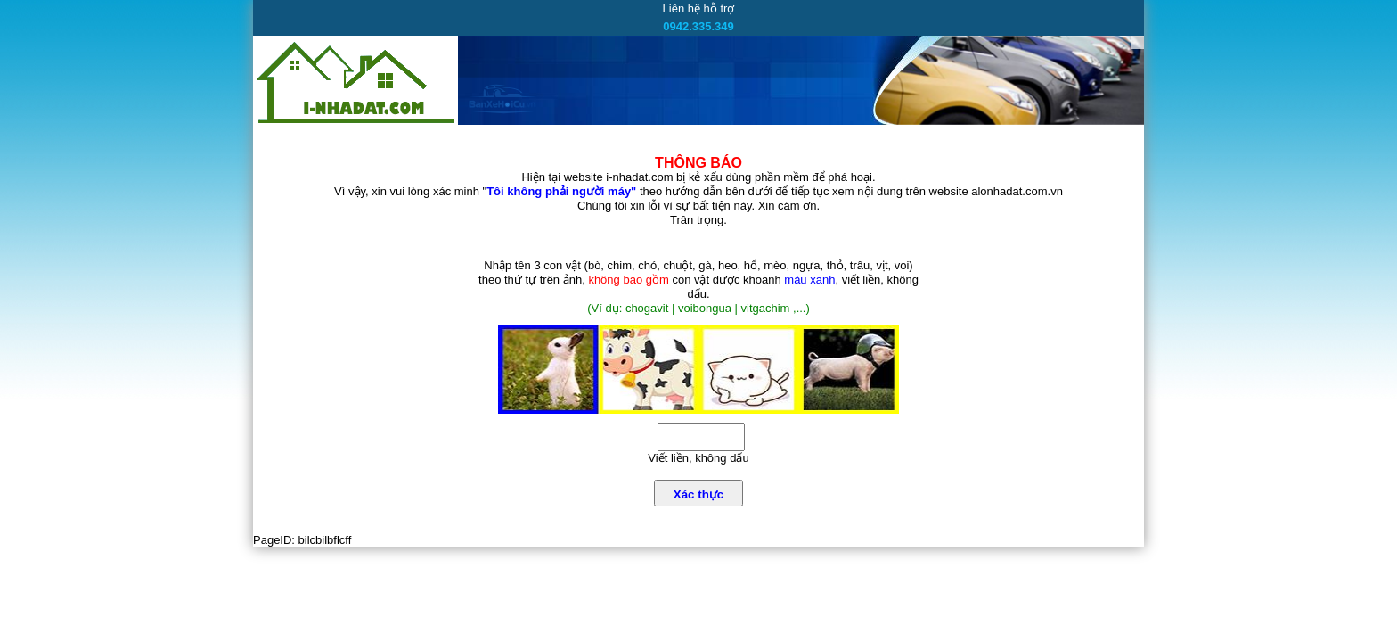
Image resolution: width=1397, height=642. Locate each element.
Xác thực (698, 494)
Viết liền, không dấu (698, 458)
